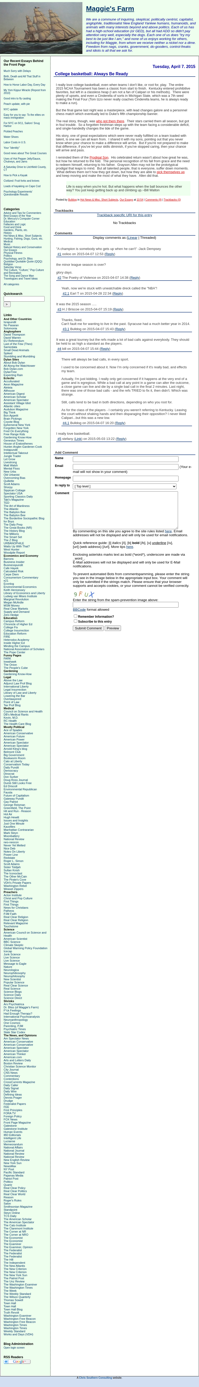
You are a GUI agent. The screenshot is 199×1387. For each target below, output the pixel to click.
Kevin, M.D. (11, 717)
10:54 (140, 199)
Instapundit (11, 449)
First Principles (13, 1110)
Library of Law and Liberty (20, 692)
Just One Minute (14, 823)
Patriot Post (11, 1178)
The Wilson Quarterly (17, 1296)
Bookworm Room (14, 758)
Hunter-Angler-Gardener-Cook (23, 446)
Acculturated (11, 381)
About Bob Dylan (14, 362)
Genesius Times (14, 440)
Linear (132, 238)
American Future (14, 736)
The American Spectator (19, 1222)
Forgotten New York (16, 428)
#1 (59, 254)
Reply (109, 254)
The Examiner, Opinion (18, 1247)
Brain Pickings (13, 418)
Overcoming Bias (14, 477)
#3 (59, 309)
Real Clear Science (16, 985)
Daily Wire (10, 1091)
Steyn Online (12, 1212)
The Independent (14, 1262)
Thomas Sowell (13, 1300)
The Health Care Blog (17, 723)
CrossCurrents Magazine (19, 1082)
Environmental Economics (20, 586)
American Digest (14, 393)
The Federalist (13, 1250)
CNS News (11, 1072)
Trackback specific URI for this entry (124, 215)
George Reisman (14, 804)
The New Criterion (15, 1268)
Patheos (9, 910)
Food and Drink (12, 227)
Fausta (8, 792)
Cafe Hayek (11, 568)
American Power (14, 739)
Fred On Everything (16, 431)
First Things (11, 901)
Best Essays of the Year (17, 215)
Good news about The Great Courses (25, 153)
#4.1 (66, 423)
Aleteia (8, 387)
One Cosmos (12, 1022)
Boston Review (13, 1063)
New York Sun (13, 1163)
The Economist (13, 1237)
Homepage (63, 477)
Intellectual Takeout (16, 452)
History (8, 233)
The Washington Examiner (20, 1284)
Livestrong (10, 462)
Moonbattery (11, 836)
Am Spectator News (16, 1038)
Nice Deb (9, 848)
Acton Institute (13, 895)
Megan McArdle (14, 602)
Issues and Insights (16, 820)
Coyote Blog (11, 421)
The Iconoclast (13, 873)
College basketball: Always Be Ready (91, 74)
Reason (8, 1197)
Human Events (13, 1131)
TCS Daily (10, 1216)
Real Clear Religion (16, 917)
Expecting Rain (13, 375)
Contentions (11, 1078)
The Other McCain (15, 876)
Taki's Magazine (14, 499)
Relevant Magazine (16, 923)
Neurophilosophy (14, 976)
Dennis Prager (13, 1097)
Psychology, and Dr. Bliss (18, 258)
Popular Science (14, 982)
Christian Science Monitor (20, 1066)
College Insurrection (16, 630)
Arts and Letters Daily (17, 1060)
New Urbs (10, 471)
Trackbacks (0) (172, 199)
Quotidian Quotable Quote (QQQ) (23, 261)
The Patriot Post (14, 1278)
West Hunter (11, 549)
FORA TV (10, 1113)
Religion (8, 264)
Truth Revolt (11, 1312)
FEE (6, 1107)
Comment (62, 493)
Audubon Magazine (16, 409)
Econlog (9, 583)
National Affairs (13, 1147)
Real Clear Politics (15, 1191)
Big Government (14, 755)
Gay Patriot (11, 801)
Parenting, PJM (13, 1026)
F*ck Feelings (12, 1010)
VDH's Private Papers (17, 882)
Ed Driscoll (10, 786)
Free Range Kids (14, 434)
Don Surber (11, 776)
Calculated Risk (13, 571)
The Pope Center (14, 652)
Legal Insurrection (15, 689)
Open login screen (14, 1347)
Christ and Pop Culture (18, 898)
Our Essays (10, 250)
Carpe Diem (11, 574)
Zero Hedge (11, 614)
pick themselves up (171, 172)
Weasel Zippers (13, 888)
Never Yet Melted (14, 845)
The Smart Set (13, 537)
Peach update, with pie (17, 104)
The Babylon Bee (14, 512)
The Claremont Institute (18, 1228)
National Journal (14, 1150)
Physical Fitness (13, 252)
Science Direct (13, 998)
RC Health (10, 720)
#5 (59, 439)
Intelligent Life (12, 1138)
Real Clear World (14, 1194)
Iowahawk (10, 661)
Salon (7, 1203)
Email (59, 466)
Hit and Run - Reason (17, 811)
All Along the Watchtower (19, 365)
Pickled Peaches (13, 131)
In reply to (62, 485)
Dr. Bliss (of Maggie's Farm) (21, 1007)
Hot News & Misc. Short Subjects (23, 235)
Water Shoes (11, 136)
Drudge (8, 1100)
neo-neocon (11, 842)
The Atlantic (11, 509)
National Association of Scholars (24, 649)
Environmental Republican (20, 789)
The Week (10, 1290)
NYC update (11, 109)
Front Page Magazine (17, 1122)
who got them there (110, 121)
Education (9, 221)
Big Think (10, 412)
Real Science (12, 988)
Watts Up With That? (17, 546)
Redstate (9, 857)
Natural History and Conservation (23, 247)
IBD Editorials (12, 1135)
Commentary (12, 1075)
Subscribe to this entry (95, 621)
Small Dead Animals (16, 350)
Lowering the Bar (14, 695)
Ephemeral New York (17, 424)
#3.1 (66, 329)
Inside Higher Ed (14, 642)
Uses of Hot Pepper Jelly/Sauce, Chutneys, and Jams (22, 160)
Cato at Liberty (13, 761)
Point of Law (11, 702)
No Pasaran (11, 325)
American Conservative (18, 733)
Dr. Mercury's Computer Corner (22, 218)
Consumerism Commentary (21, 577)
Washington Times (15, 1325)
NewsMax (10, 1166)
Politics (8, 255)
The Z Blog (11, 540)
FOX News (10, 1119)
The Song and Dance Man (19, 275)
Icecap (8, 951)
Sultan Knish (12, 870)
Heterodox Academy (16, 639)
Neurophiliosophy (15, 973)
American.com (13, 1057)
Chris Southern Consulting (95, 1377)
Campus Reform (14, 621)
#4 (59, 349)
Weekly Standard (14, 1331)
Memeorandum (13, 1144)
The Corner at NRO (16, 1234)
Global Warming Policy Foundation (25, 948)
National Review (14, 839)
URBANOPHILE (14, 543)
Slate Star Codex (14, 1032)
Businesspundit (13, 565)
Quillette (9, 480)
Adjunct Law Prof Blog (18, 683)
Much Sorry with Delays (17, 71)
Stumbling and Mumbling (19, 356)
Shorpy (8, 487)
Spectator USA (13, 493)
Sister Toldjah (12, 867)
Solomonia (10, 328)
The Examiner (12, 1244)
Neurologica (11, 969)
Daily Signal (11, 1088)
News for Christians (16, 907)
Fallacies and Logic (15, 224)
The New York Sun (15, 1275)
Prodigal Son (99, 157)
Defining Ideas (13, 1094)
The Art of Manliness (17, 505)
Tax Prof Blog (12, 705)
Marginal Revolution (16, 599)
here (168, 531)
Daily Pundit (11, 767)
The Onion (10, 664)
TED (6, 502)
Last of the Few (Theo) (18, 343)
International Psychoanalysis (22, 1016)
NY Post (9, 1169)
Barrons (9, 558)
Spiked (8, 353)
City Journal (11, 1069)
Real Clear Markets (16, 608)
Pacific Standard (14, 1172)
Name (59, 458)
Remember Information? (96, 616)
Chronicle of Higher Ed (18, 624)
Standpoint (10, 1209)
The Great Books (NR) (18, 527)
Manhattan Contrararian (19, 829)
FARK (7, 658)
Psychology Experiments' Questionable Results (18, 193)
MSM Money (12, 605)
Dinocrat (9, 773)
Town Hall (10, 1303)
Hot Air (8, 814)
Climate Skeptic (13, 945)
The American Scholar (18, 1219)
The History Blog (14, 530)
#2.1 (66, 293)
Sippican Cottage (14, 490)
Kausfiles (9, 826)
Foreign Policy (13, 1116)
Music (7, 244)
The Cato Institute (15, 1225)
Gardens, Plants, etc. (16, 230)
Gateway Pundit (14, 798)
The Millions (11, 533)
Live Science (12, 957)
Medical (8, 241)
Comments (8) (153, 199)
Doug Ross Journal (16, 779)
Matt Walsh (11, 465)
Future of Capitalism (16, 795)
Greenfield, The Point (17, 808)
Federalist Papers (15, 1103)
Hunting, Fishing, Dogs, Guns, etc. (23, 238)
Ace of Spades (13, 730)
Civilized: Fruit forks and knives (21, 180)
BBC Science (12, 941)
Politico (8, 1181)
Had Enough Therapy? (18, 1013)
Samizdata (10, 347)
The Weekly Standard (17, 1293)
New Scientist (12, 979)
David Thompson (14, 334)
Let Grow (9, 459)
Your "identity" (12, 147)
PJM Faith (10, 913)
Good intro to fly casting (17, 98)
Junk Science (12, 954)
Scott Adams (12, 484)
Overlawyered (12, 699)
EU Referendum (14, 340)
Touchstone (11, 926)
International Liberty (16, 686)
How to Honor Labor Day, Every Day (24, 84)
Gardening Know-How (18, 437)
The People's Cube (16, 667)
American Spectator (16, 400)
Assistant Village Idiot (17, 403)
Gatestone (10, 1125)
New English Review (17, 1159)
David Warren (12, 337)
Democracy (11, 770)
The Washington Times (18, 1287)
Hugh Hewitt (11, 817)
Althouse (9, 390)
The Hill (8, 1259)
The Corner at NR (15, 1231)
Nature (8, 966)
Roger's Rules (13, 1200)
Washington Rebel (15, 885)
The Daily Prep (13, 524)
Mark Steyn (11, 832)
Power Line (11, 854)
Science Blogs (13, 991)
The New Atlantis (14, 1265)
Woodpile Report (14, 552)
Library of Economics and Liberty (24, 593)
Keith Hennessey (14, 589)
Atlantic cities (12, 406)
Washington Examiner (17, 1315)
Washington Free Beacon (20, 1318)
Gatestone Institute (15, 1128)
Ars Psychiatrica (14, 1004)
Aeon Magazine (13, 384)
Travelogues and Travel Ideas (21, 278)
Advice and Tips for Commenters (22, 213)
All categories (11, 284)
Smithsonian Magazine (18, 1206)
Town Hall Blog (13, 1309)
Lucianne (9, 1141)
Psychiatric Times (15, 1029)
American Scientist (15, 938)
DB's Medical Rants (16, 714)
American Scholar (15, 396)
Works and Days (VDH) (18, 1334)
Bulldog (72, 199)
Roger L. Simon (13, 860)
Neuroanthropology (16, 1019)
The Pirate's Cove (15, 879)
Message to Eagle (15, 963)
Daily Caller (11, 1085)
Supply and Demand (17, 611)
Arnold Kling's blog (15, 748)
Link (78, 439)
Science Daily (12, 994)
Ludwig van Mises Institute (20, 596)
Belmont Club (12, 751)
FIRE (7, 636)
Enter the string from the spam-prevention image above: (115, 600)
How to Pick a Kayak (15, 175)
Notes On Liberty (14, 851)
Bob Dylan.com (13, 368)
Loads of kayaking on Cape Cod (22, 186)
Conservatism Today (16, 764)
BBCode (79, 609)
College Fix (11, 627)
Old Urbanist (11, 474)
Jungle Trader (12, 456)
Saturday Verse (12, 267)
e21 (6, 580)
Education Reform (15, 633)
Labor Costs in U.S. (15, 142)
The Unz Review (14, 1281)
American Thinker (15, 1054)
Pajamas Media (13, 1175)
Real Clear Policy (14, 1187)
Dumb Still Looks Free (18, 783)
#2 (59, 278)
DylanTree (10, 371)
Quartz (8, 1184)
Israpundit (10, 322)
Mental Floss (12, 468)
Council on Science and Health (23, 711)
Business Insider (14, 561)
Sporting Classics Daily (18, 496)
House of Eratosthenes (18, 443)
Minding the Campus (17, 646)
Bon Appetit (11, 415)
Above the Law (13, 680)
